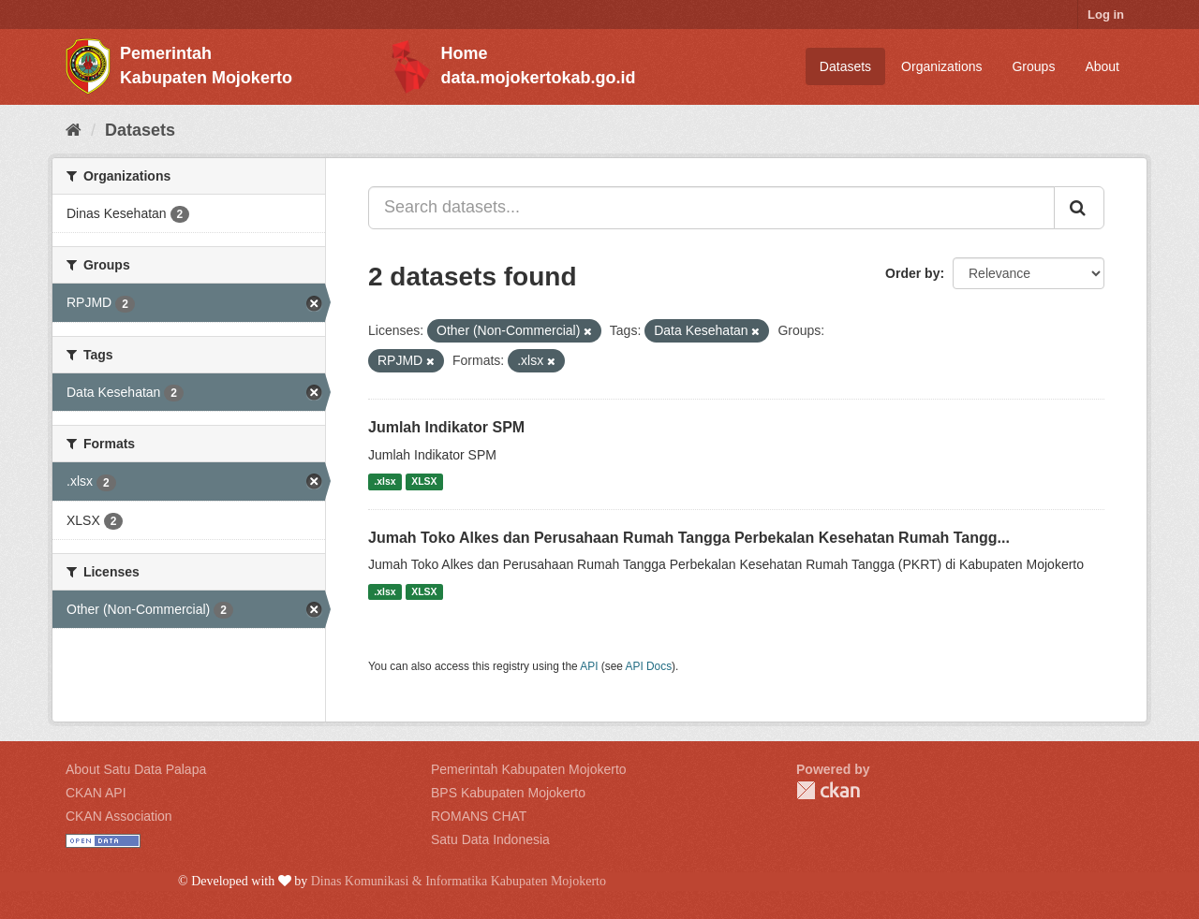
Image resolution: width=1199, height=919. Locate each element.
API (589, 666)
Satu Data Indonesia (490, 839)
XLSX (424, 482)
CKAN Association (119, 816)
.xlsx (384, 482)
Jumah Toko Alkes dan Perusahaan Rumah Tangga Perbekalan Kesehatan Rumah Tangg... (689, 538)
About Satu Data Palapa (136, 769)
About (1102, 66)
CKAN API (96, 792)
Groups (1033, 66)
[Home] (73, 130)
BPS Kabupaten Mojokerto (508, 792)
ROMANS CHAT (478, 816)
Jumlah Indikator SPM (446, 427)
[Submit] (1079, 207)
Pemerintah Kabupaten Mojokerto (529, 769)
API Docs (649, 666)
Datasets (845, 66)
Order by (912, 273)
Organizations (941, 66)
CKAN (828, 790)
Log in (1106, 14)
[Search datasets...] (711, 207)
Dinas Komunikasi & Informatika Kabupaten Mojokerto (458, 881)
